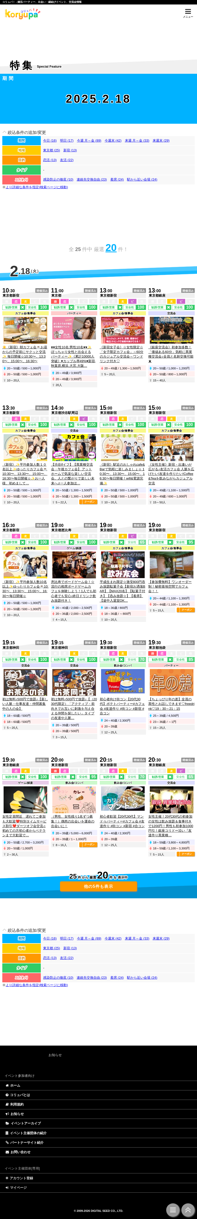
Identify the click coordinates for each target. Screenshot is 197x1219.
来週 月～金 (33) (137, 140)
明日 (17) (67, 140)
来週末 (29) (161, 140)
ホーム (13, 1085)
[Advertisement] (98, 36)
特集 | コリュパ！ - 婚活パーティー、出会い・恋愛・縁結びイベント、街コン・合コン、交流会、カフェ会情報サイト (22, 14)
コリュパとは (18, 1095)
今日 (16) (50, 140)
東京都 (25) (51, 150)
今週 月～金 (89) (89, 140)
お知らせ (15, 1114)
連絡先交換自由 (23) (92, 179)
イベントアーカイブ (23, 1123)
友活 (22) (67, 160)
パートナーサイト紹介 (25, 1142)
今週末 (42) (113, 140)
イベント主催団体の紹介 (26, 1133)
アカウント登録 (19, 1178)
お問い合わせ (18, 1152)
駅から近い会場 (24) (142, 179)
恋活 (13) (50, 160)
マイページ (16, 1188)
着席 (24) (117, 179)
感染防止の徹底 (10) (58, 179)
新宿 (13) (70, 150)
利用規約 (15, 1104)
